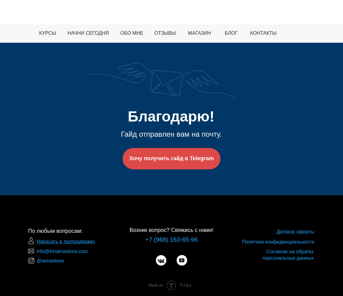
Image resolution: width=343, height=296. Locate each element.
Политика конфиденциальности (278, 241)
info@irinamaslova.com (62, 251)
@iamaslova (50, 260)
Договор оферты (295, 231)
